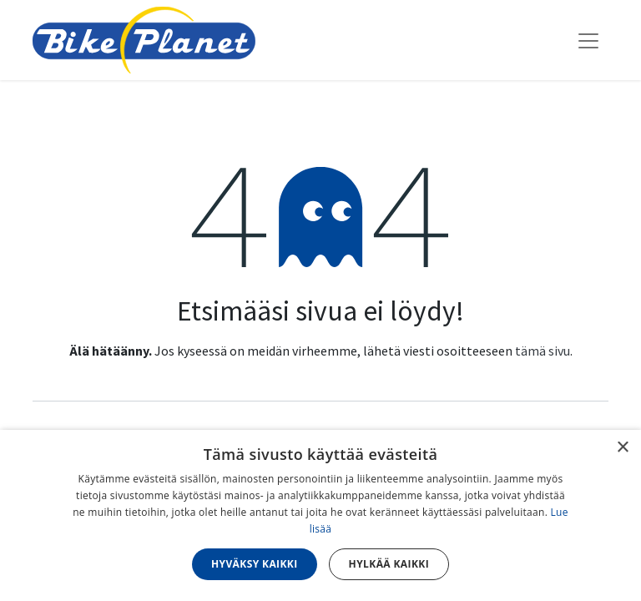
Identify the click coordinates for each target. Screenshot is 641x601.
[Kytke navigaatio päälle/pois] (588, 40)
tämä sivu (542, 350)
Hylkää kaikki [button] (389, 564)
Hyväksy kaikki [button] (254, 564)
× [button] (622, 448)
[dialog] (320, 515)
